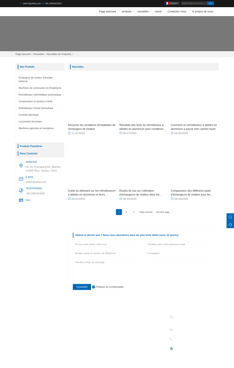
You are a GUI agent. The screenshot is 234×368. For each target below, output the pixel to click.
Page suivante (146, 212)
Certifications (77, 335)
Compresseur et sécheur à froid (35, 101)
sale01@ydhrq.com (32, 3)
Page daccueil (107, 11)
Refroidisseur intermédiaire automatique (40, 94)
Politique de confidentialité (110, 287)
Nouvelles (38, 54)
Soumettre (81, 287)
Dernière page (163, 212)
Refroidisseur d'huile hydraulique (36, 108)
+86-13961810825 (53, 3)
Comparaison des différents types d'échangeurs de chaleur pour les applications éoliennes (191, 193)
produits (126, 11)
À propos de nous (202, 11)
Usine (158, 11)
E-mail (179, 329)
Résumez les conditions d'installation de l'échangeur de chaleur (92, 127)
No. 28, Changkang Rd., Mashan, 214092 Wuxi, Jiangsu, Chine (43, 169)
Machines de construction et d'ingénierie (40, 88)
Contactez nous (177, 11)
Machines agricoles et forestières (36, 128)
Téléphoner (182, 338)
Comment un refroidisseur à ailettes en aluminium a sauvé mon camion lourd (194, 127)
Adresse (180, 316)
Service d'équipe (78, 325)
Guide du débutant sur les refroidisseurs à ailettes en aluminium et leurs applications (92, 193)
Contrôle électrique (29, 115)
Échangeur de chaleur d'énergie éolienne (42, 316)
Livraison (74, 320)
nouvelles (143, 11)
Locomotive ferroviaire (30, 121)
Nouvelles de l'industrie (59, 54)
